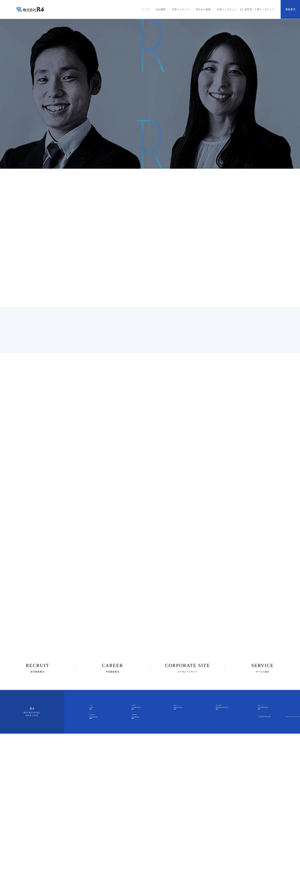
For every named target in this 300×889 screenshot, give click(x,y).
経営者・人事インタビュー (259, 9)
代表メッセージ (180, 9)
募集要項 (290, 9)
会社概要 (161, 9)
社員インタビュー (227, 9)
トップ (145, 9)
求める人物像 (203, 9)
